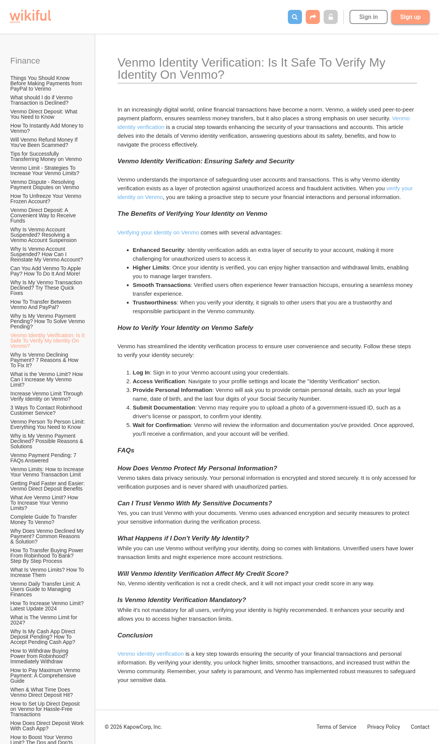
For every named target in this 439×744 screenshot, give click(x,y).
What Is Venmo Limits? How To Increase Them (47, 572)
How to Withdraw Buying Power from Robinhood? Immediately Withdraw (40, 656)
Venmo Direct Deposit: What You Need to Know (44, 114)
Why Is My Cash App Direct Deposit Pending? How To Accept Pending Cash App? (43, 636)
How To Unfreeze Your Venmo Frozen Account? (46, 198)
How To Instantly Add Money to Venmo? (47, 128)
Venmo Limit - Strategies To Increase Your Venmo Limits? (44, 170)
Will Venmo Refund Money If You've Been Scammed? (44, 142)
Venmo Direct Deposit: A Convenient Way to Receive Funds (43, 215)
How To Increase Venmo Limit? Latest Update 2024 (47, 606)
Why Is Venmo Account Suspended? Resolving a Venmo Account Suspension (43, 234)
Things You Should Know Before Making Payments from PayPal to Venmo (46, 83)
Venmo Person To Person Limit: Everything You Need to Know (48, 424)
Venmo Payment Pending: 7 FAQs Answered (44, 458)
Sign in (368, 17)
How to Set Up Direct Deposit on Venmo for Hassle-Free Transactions (45, 709)
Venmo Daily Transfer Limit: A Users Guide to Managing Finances (45, 589)
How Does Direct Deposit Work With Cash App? (47, 725)
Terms (336, 727)
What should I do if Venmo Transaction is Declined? (42, 100)
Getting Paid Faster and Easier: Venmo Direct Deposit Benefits (48, 486)
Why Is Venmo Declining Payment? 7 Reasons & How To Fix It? (45, 360)
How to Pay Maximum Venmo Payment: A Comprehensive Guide (46, 675)
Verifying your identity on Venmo (158, 232)
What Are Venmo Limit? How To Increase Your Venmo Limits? (45, 502)
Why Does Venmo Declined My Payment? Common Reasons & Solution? (47, 536)
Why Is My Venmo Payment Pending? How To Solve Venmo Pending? (48, 321)
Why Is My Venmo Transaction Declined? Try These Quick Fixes (47, 287)
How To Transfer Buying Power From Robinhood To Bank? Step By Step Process (47, 555)
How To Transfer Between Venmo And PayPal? (41, 304)
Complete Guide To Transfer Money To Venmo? (44, 519)
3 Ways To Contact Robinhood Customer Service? (46, 410)
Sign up (410, 17)
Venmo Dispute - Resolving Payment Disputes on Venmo (44, 184)
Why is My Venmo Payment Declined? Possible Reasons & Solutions (47, 441)
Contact (420, 727)
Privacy (383, 727)
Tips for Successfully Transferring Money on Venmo (46, 156)
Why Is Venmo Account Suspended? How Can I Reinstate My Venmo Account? (46, 254)
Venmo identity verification (151, 653)
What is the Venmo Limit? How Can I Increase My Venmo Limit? (47, 379)
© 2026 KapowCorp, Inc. (133, 727)
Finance (25, 60)
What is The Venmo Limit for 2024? (44, 620)
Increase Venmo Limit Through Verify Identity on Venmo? (47, 396)
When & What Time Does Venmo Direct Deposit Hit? (41, 692)
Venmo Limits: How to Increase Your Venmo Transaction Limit (47, 472)
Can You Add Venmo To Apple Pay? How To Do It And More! (46, 271)
